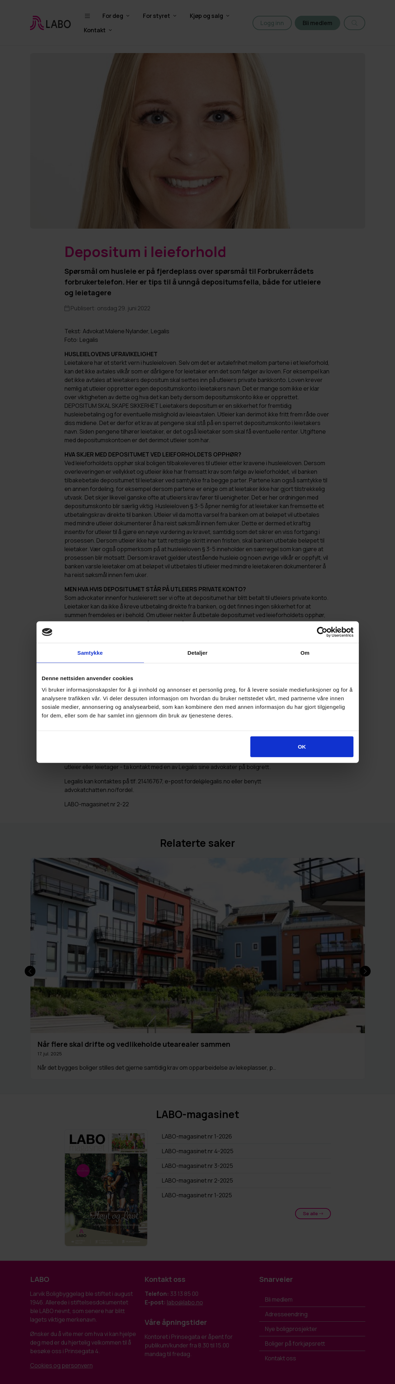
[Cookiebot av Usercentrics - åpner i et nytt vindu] (322, 632)
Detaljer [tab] (198, 653)
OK (302, 746)
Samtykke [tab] (90, 653)
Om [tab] (304, 653)
